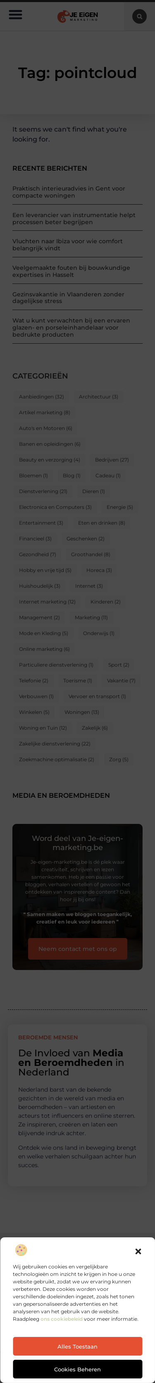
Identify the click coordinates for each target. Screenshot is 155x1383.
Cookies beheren (77, 1369)
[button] (138, 1251)
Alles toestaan (77, 1346)
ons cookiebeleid (62, 1319)
